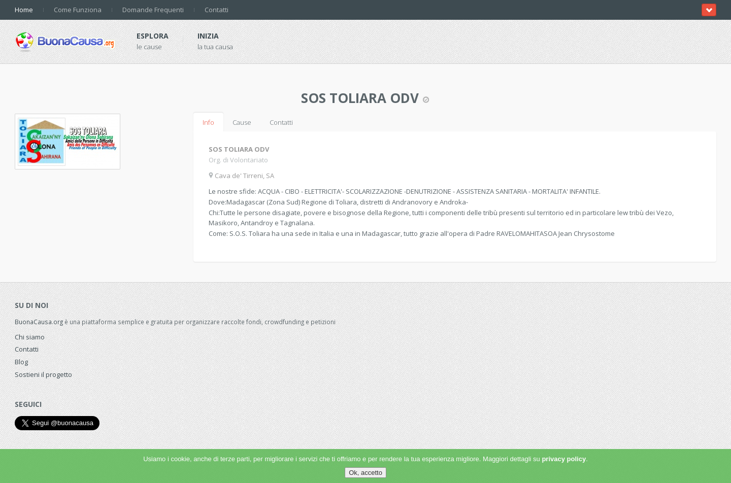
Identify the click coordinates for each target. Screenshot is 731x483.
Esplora (153, 36)
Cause (241, 122)
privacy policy (564, 459)
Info (208, 122)
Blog (21, 361)
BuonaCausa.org (39, 322)
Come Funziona (78, 9)
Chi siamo (30, 336)
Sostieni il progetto (43, 374)
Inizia (208, 36)
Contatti (216, 9)
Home (24, 9)
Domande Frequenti (153, 9)
